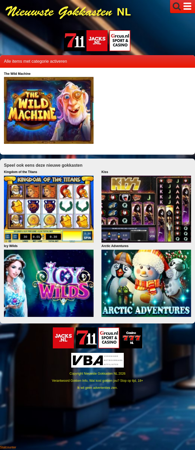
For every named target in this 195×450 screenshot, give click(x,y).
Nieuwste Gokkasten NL (100, 373)
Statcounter (8, 447)
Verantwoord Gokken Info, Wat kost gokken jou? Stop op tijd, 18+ (97, 381)
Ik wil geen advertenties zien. (97, 388)
